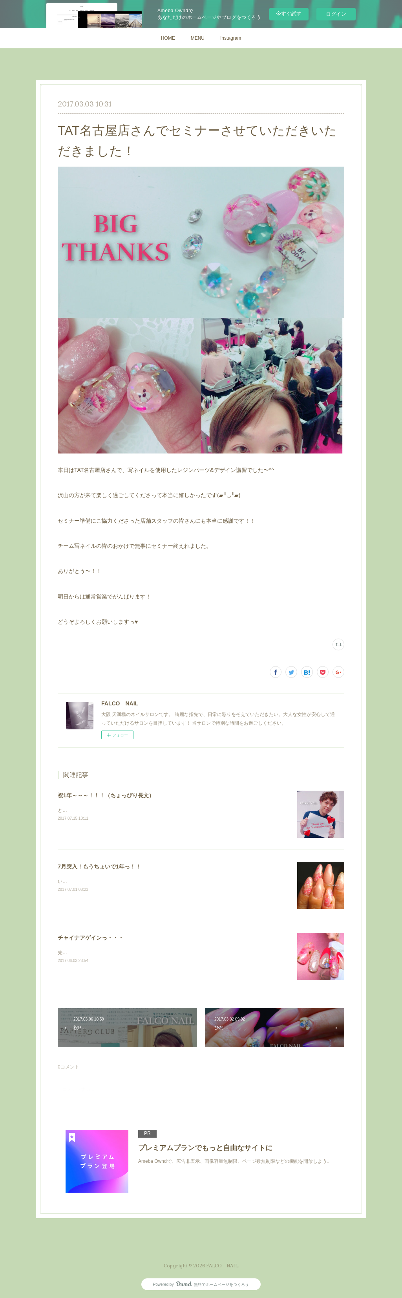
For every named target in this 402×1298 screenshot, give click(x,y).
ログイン (336, 14)
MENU (198, 38)
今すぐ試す (289, 14)
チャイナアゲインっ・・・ (91, 937)
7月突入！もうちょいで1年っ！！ (99, 866)
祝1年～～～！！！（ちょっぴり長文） (106, 795)
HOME (168, 38)
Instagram (230, 38)
